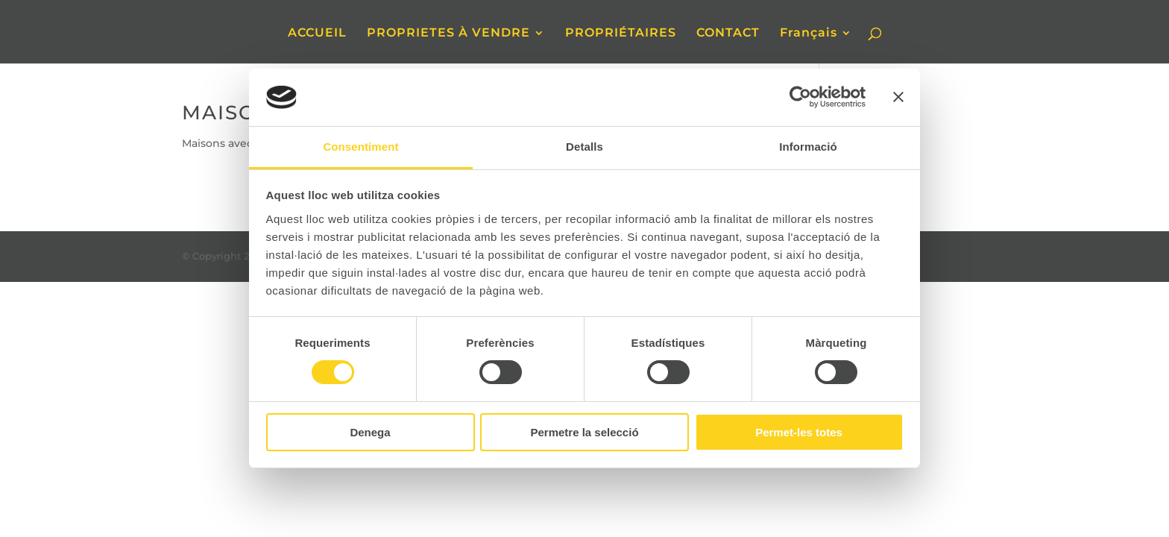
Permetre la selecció (584, 432)
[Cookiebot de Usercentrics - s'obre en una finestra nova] (800, 97)
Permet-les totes (798, 432)
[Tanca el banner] (898, 97)
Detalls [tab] (584, 146)
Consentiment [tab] (360, 146)
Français (808, 34)
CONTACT (728, 34)
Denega (370, 432)
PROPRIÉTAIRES (620, 34)
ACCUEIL (317, 34)
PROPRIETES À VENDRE (448, 34)
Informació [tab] (808, 146)
